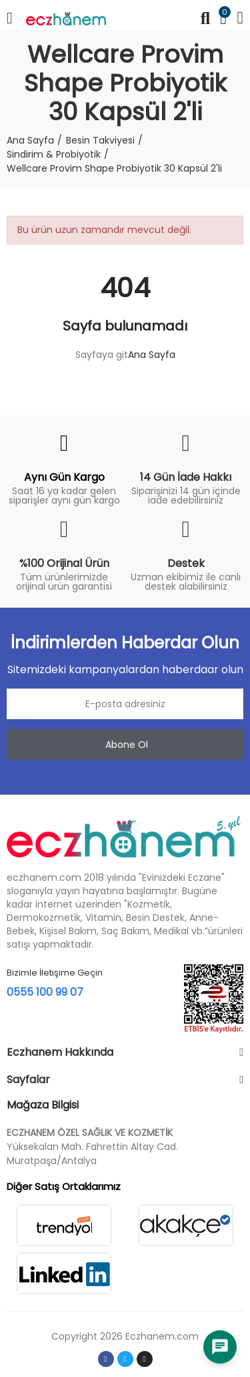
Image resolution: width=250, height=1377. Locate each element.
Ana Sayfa (151, 354)
